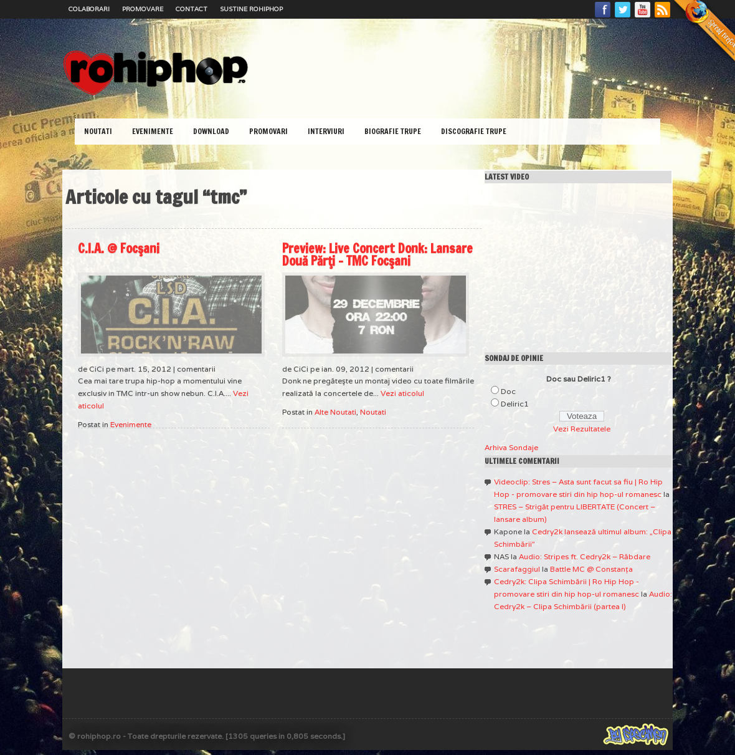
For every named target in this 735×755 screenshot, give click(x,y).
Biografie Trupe (392, 131)
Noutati (98, 131)
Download (211, 131)
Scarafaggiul (517, 569)
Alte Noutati (335, 411)
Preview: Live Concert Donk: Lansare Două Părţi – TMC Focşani (377, 254)
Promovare (142, 9)
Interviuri (326, 131)
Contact (191, 9)
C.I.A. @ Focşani (118, 248)
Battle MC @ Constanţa (591, 569)
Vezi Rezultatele (581, 428)
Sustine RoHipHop (251, 9)
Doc (508, 391)
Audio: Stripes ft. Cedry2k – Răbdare (584, 556)
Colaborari (89, 9)
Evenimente (152, 131)
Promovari (268, 131)
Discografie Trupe (473, 131)
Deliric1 (515, 403)
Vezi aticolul (402, 393)
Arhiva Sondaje (511, 447)
